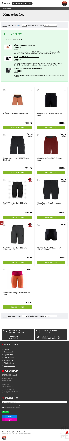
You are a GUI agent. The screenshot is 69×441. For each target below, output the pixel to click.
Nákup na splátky (9, 366)
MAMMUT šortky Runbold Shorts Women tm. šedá (15, 249)
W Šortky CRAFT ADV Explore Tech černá (26, 57)
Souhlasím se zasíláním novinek (12, 407)
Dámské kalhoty (7, 8)
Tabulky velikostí (9, 363)
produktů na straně (30, 25)
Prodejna (6, 349)
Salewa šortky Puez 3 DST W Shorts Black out (28, 68)
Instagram (9, 420)
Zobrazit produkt (17, 127)
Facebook (9, 416)
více (56, 53)
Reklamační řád (8, 360)
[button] (30, 3)
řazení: (48, 25)
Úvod (64, 3)
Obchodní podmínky (10, 357)
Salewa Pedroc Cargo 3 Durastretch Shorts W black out (49, 204)
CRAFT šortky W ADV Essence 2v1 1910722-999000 (49, 249)
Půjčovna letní (8, 352)
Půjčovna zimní (8, 355)
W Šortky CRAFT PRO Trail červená (24, 45)
